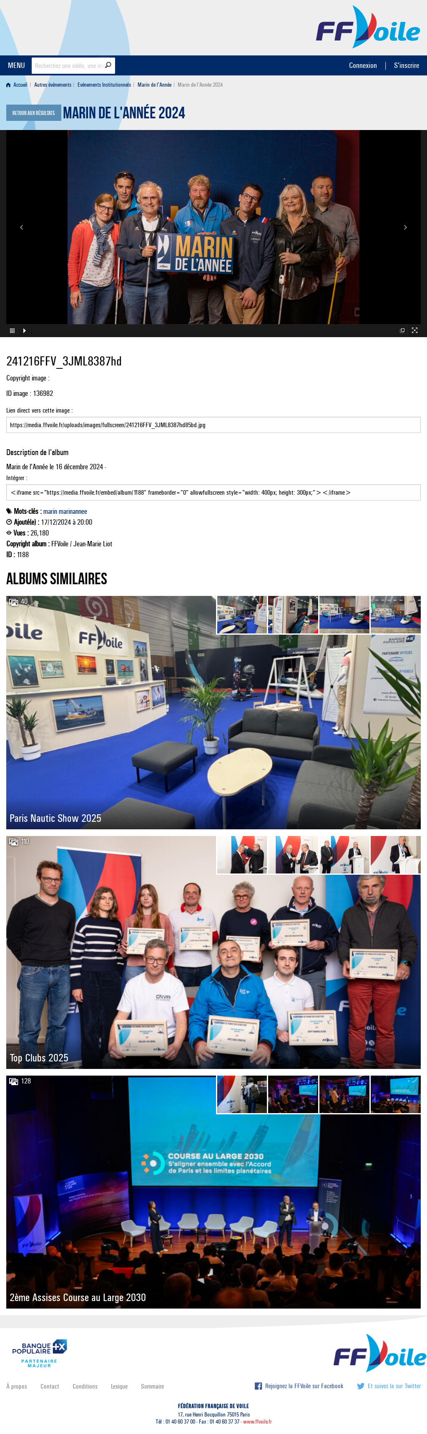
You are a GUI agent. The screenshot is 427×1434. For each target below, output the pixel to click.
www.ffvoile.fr (257, 1421)
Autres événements (52, 84)
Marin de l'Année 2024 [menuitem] (200, 84)
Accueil (17, 84)
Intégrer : (213, 487)
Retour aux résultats (34, 113)
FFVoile (368, 26)
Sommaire (152, 1386)
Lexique (119, 1386)
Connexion (363, 65)
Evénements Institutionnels (104, 84)
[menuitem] (18, 84)
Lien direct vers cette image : (213, 419)
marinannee (73, 511)
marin (50, 511)
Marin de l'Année (154, 84)
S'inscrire (406, 65)
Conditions (85, 1386)
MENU (16, 65)
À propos (16, 1386)
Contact (49, 1386)
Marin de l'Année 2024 (124, 115)
